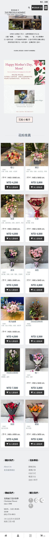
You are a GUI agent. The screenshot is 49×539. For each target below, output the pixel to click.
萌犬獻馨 (12, 321)
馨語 (37, 167)
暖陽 (37, 424)
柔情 (12, 270)
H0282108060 (12, 373)
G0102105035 (37, 321)
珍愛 (37, 219)
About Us (7, 467)
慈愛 (12, 219)
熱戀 (12, 424)
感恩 (37, 270)
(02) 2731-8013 (9, 514)
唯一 (37, 373)
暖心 (12, 167)
